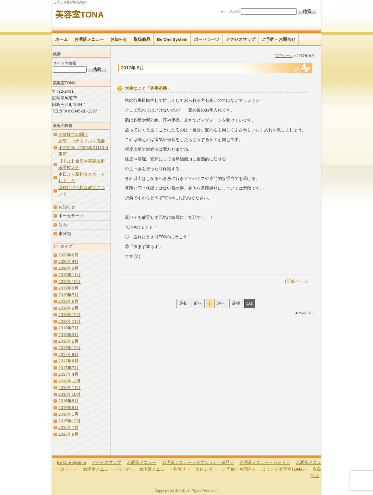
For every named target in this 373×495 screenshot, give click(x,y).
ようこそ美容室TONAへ (284, 469)
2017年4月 (68, 374)
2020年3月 (68, 268)
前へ (198, 303)
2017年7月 (68, 367)
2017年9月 (68, 354)
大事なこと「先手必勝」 (148, 88)
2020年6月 (68, 255)
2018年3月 (68, 334)
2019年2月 (68, 308)
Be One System (172, 39)
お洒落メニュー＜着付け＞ (164, 469)
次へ (221, 303)
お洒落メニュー (89, 39)
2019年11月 (69, 274)
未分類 (64, 233)
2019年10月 (69, 281)
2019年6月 (68, 301)
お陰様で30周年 (73, 134)
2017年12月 (69, 347)
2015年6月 (68, 434)
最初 (183, 303)
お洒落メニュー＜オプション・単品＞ (198, 462)
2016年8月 (68, 400)
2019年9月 (68, 288)
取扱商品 (142, 39)
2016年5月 (68, 407)
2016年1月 (68, 414)
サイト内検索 (230, 12)
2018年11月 (69, 321)
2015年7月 (68, 427)
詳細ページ (297, 281)
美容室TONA (79, 14)
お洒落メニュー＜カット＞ (264, 462)
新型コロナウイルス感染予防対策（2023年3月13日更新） (83, 147)
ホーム (61, 39)
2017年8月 (68, 361)
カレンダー (206, 469)
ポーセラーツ (206, 39)
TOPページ (284, 56)
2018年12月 (69, 314)
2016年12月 (69, 381)
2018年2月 (68, 341)
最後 (236, 303)
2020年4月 (68, 261)
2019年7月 (68, 294)
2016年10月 (69, 394)
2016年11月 (69, 387)
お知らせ (118, 39)
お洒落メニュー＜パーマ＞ (108, 469)
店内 (62, 224)
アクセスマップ (240, 39)
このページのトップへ (305, 314)
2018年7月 (68, 327)
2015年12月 (69, 420)
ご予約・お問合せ (278, 39)
